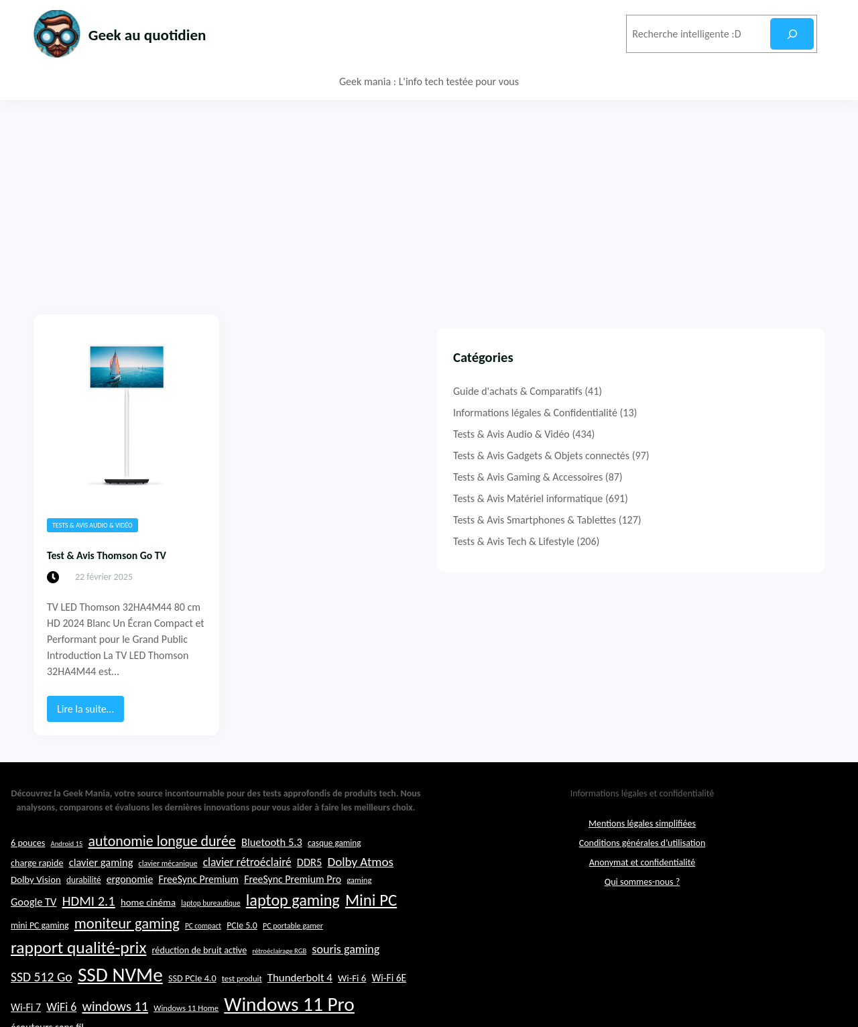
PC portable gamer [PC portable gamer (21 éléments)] (293, 950)
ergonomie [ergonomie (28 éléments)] (130, 904)
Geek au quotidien (169, 33)
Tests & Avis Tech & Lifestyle (668, 541)
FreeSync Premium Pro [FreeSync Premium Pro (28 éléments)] (292, 904)
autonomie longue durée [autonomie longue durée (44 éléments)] (162, 865)
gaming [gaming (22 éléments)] (359, 905)
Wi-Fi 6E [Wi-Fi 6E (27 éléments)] (388, 1002)
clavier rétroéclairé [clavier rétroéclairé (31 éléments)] (247, 886)
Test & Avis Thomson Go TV (124, 554)
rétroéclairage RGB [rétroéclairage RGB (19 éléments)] (279, 975)
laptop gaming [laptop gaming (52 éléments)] (293, 924)
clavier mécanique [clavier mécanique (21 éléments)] (168, 887)
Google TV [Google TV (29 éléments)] (33, 925)
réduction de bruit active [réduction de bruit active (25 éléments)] (199, 975)
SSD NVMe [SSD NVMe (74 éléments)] (120, 999)
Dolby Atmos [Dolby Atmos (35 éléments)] (360, 886)
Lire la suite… (89, 680)
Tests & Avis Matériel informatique (682, 498)
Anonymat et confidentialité (642, 886)
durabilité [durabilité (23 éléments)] (83, 904)
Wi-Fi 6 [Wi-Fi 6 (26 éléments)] (352, 1003)
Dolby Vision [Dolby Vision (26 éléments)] (36, 904)
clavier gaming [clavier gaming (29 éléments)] (101, 886)
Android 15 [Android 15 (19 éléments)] (67, 867)
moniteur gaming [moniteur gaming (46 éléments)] (127, 948)
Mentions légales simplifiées (642, 847)
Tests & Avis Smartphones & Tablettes (689, 520)
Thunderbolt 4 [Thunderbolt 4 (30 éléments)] (299, 1002)
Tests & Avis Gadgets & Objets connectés (696, 455)
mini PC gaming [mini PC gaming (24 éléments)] (40, 950)
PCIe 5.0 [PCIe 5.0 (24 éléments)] (242, 950)
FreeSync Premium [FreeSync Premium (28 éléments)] (198, 904)
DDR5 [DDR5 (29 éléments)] (309, 886)
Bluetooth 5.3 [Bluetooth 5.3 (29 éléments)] (271, 866)
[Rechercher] (792, 34)
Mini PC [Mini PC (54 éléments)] (371, 924)
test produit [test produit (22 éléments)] (242, 1003)
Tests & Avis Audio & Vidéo (92, 525)
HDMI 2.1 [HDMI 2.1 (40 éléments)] (88, 925)
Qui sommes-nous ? (642, 906)
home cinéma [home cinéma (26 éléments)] (148, 926)
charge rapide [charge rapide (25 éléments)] (37, 887)
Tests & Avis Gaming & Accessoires (682, 477)
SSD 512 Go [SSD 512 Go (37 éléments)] (41, 1001)
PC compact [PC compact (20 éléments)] (203, 950)
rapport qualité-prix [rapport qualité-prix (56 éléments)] (78, 972)
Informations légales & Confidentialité (690, 412)
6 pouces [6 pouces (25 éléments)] (28, 867)
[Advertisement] (429, 200)
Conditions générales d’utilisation (642, 867)
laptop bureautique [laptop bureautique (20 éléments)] (210, 927)
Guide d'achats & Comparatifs (672, 391)
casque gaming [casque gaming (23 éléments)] (334, 867)
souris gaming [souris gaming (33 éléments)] (345, 974)
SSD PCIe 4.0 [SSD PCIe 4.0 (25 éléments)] (192, 1003)
